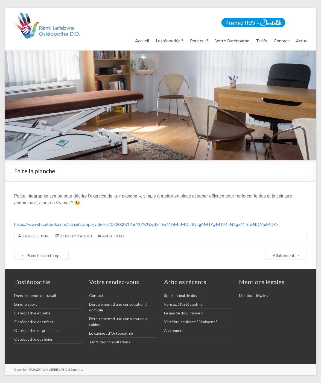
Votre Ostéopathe (232, 40)
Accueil (142, 40)
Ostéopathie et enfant (33, 321)
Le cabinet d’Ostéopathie (111, 333)
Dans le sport (25, 304)
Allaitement (286, 255)
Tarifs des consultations (109, 342)
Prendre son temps (41, 255)
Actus (301, 40)
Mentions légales (253, 295)
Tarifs (261, 40)
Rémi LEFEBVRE (35, 236)
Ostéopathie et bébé (32, 313)
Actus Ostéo (113, 236)
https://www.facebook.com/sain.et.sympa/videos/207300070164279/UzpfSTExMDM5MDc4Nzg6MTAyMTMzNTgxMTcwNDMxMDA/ (146, 224)
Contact (281, 40)
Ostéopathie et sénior (33, 339)
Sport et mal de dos (180, 295)
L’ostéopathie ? (169, 40)
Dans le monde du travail (35, 295)
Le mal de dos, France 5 (183, 313)
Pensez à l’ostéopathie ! (184, 304)
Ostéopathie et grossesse (37, 330)
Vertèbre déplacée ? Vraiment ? (190, 321)
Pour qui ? (199, 40)
